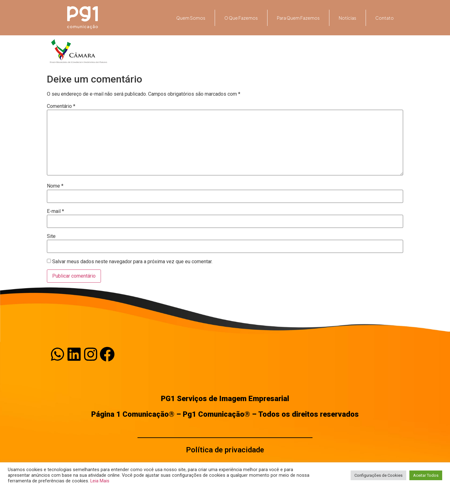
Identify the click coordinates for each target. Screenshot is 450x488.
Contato (384, 18)
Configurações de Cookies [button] (378, 475)
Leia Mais (99, 481)
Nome (55, 186)
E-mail (55, 211)
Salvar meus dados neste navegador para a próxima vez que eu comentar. (132, 261)
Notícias (347, 18)
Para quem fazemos (298, 18)
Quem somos (190, 18)
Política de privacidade (225, 449)
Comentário (61, 106)
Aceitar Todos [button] (425, 475)
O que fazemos (241, 18)
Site (51, 236)
